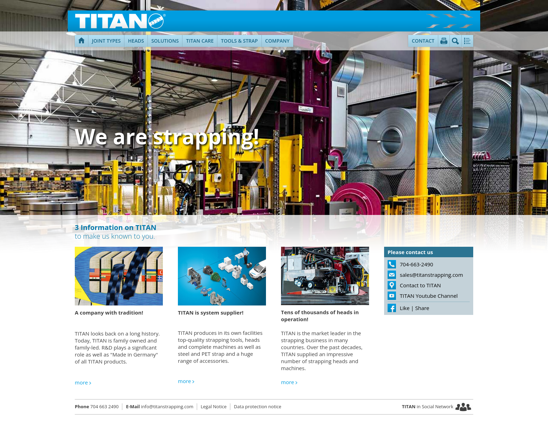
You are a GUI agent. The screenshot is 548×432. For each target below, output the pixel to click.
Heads (136, 40)
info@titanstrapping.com (159, 406)
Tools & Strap (239, 40)
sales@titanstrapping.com (431, 274)
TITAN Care (200, 40)
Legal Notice (213, 406)
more (81, 382)
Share (422, 307)
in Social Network (427, 406)
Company (277, 40)
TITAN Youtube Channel (429, 295)
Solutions (165, 40)
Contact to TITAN (420, 285)
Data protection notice (257, 406)
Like (405, 307)
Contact (423, 40)
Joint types (106, 40)
